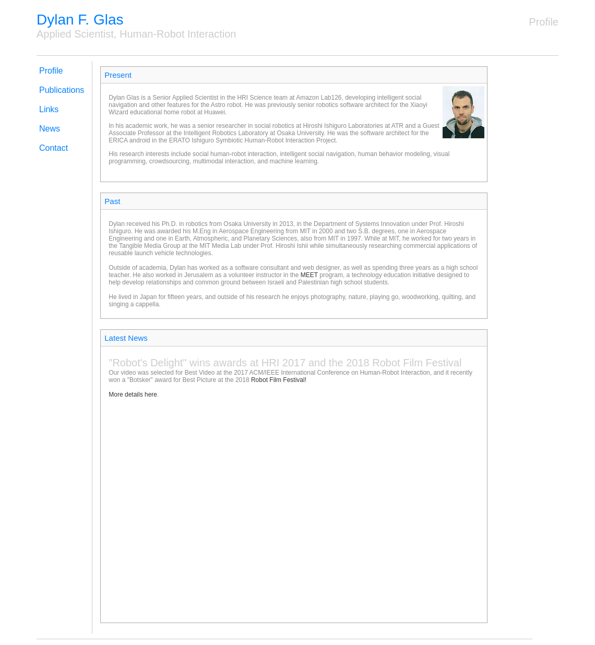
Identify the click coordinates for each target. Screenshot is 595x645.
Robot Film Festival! (278, 380)
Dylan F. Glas (80, 19)
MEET (309, 275)
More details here (133, 394)
